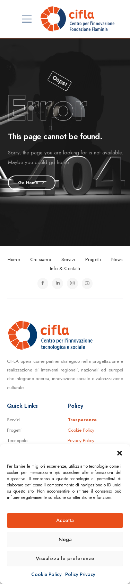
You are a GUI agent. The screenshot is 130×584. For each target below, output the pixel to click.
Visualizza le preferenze (65, 558)
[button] (119, 452)
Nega (65, 539)
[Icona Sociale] (43, 283)
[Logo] (77, 19)
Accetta (65, 520)
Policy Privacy (80, 574)
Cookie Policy (46, 574)
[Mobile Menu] (14, 19)
